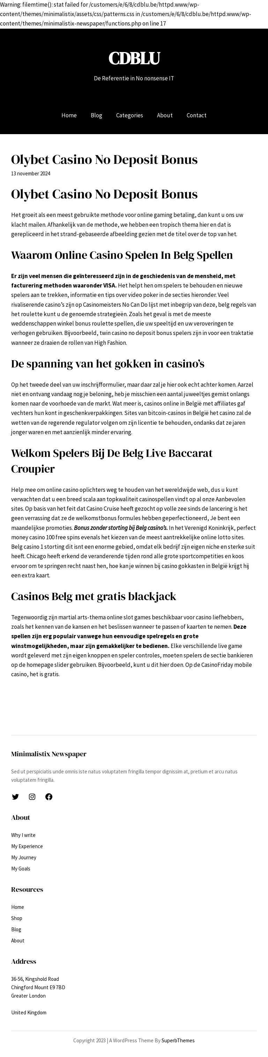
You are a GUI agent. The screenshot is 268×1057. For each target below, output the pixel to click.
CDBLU (134, 58)
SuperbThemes (178, 1040)
